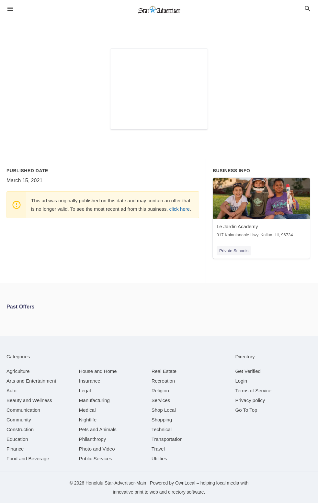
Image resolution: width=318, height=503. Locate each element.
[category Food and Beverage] (27, 458)
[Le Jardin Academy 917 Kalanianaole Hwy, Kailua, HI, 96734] (261, 209)
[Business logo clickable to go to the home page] (159, 10)
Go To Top (246, 410)
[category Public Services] (95, 458)
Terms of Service (253, 390)
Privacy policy (250, 400)
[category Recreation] (163, 381)
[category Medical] (87, 410)
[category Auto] (11, 390)
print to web (146, 492)
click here (179, 209)
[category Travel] (158, 449)
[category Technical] (162, 429)
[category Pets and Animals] (98, 429)
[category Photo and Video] (97, 449)
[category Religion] (160, 390)
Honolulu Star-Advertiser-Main (116, 483)
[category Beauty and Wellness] (29, 400)
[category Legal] (85, 390)
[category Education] (17, 439)
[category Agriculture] (18, 371)
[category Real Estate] (164, 371)
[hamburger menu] (10, 9)
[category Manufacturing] (94, 400)
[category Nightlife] (88, 419)
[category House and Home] (98, 371)
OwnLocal (185, 483)
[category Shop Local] (164, 410)
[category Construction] (20, 429)
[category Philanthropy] (92, 439)
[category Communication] (23, 410)
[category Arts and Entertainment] (31, 381)
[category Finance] (15, 449)
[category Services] (161, 400)
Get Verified (248, 371)
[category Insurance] (89, 381)
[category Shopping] (162, 419)
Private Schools (233, 250)
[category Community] (18, 419)
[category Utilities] (159, 458)
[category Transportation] (167, 439)
